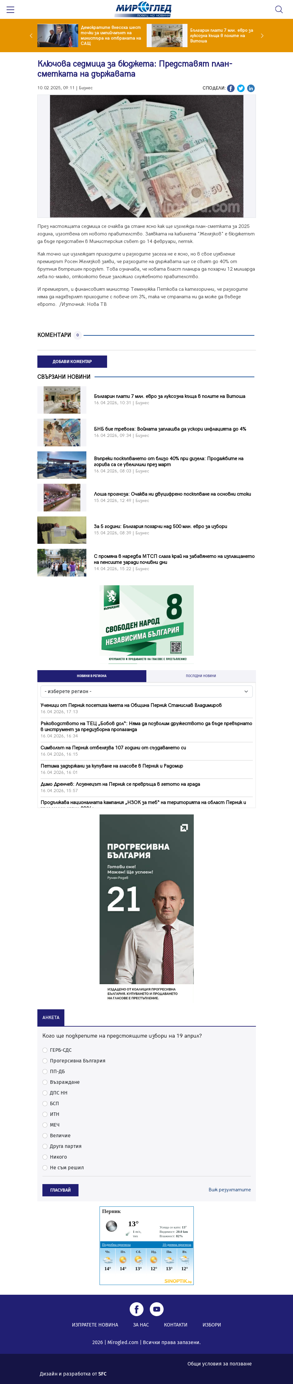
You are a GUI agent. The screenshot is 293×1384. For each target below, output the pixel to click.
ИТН (54, 1114)
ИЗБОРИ (212, 1325)
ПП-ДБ (57, 1071)
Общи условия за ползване (219, 1364)
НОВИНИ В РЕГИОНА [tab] (91, 676)
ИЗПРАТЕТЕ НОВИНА (95, 1325)
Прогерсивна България (78, 1061)
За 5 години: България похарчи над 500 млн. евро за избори (160, 527)
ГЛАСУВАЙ (60, 1190)
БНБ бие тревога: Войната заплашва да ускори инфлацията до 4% (170, 429)
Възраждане (65, 1082)
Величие (60, 1136)
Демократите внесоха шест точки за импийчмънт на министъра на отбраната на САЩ (111, 35)
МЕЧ (55, 1125)
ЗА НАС (141, 1325)
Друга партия (66, 1146)
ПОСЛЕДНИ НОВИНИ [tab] (201, 676)
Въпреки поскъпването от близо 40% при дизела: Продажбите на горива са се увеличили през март (168, 462)
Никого (58, 1157)
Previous (33, 35)
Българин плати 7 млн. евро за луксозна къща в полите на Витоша (221, 36)
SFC (102, 1374)
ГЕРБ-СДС (61, 1050)
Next (261, 35)
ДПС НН (59, 1093)
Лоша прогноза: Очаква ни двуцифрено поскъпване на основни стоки (172, 494)
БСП (54, 1103)
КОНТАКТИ (175, 1325)
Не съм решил (67, 1168)
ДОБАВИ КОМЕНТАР (72, 361)
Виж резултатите (230, 1190)
